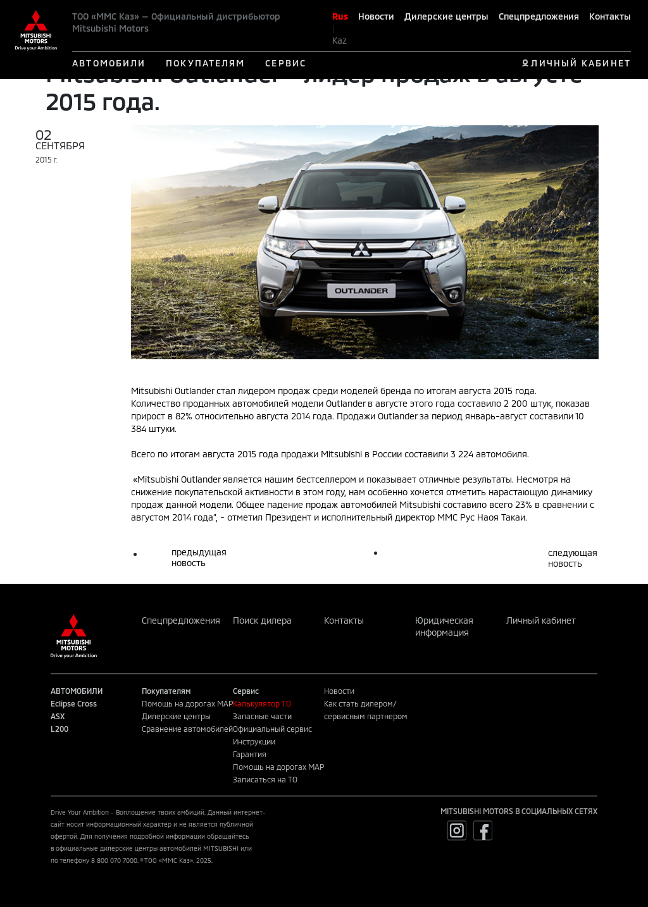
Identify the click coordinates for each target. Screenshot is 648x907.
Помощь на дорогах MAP (187, 703)
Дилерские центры (446, 16)
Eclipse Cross (74, 703)
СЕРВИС (285, 63)
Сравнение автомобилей (187, 728)
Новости (376, 16)
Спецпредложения (539, 16)
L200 (59, 728)
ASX (58, 716)
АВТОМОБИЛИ (109, 63)
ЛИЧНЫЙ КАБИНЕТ (580, 63)
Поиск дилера (262, 620)
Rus (340, 16)
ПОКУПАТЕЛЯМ (205, 63)
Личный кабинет (541, 620)
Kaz (339, 40)
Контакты (610, 16)
